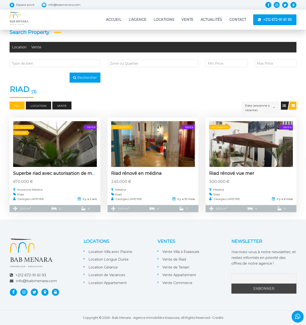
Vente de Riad (174, 259)
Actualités (211, 19)
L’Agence (137, 19)
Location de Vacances (106, 275)
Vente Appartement (179, 275)
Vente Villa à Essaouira (180, 252)
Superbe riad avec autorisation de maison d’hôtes (67, 173)
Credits (217, 317)
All (17, 106)
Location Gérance (103, 267)
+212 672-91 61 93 (277, 19)
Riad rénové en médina (136, 173)
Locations (163, 19)
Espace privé (25, 4)
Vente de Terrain (175, 267)
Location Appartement (107, 283)
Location (19, 47)
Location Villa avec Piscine (110, 252)
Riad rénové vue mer (231, 173)
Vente (187, 19)
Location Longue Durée (108, 259)
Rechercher (85, 77)
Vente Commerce (177, 283)
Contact (237, 19)
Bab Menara (121, 317)
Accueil (113, 19)
